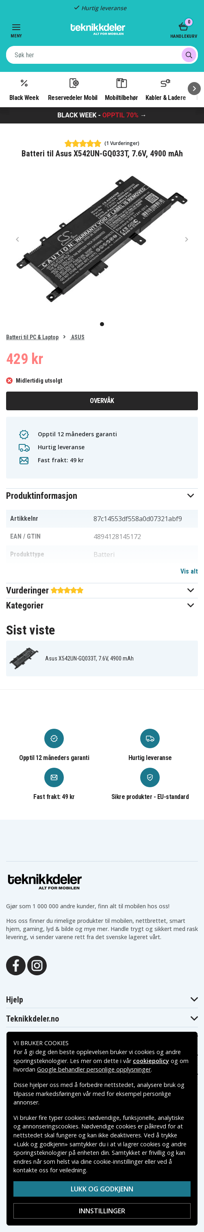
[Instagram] (37, 964)
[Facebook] (16, 964)
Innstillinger (102, 1210)
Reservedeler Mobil (73, 89)
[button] (102, 495)
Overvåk (102, 401)
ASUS (77, 337)
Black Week (24, 89)
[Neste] (194, 88)
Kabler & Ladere (165, 89)
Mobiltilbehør (121, 89)
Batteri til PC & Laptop (32, 337)
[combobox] (102, 55)
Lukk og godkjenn (102, 1188)
